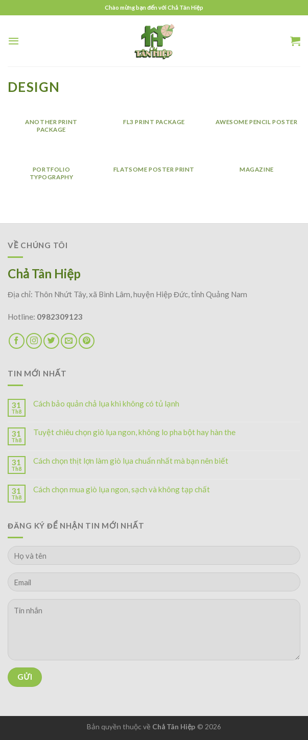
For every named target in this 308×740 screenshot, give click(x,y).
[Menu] (13, 41)
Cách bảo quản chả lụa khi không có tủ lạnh (106, 403)
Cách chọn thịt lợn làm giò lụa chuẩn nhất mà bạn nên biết (130, 460)
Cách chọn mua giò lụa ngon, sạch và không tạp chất (121, 489)
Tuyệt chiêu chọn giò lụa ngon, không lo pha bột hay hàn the (134, 432)
